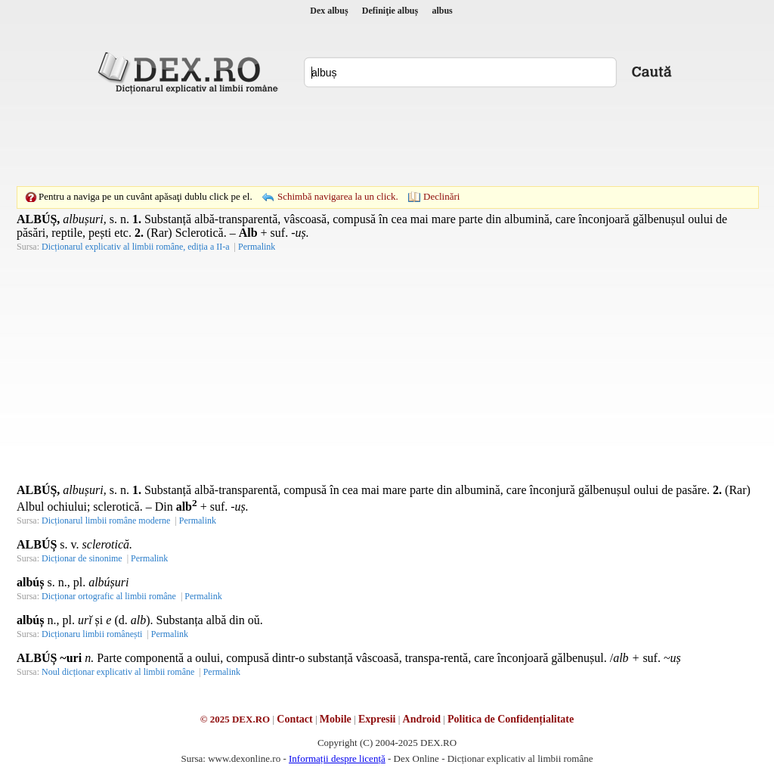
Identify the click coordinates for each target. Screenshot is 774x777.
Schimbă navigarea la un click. (337, 196)
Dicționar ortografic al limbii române (109, 596)
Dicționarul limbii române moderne (106, 520)
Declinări (441, 196)
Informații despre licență (337, 758)
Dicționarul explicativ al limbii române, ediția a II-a (136, 246)
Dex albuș (329, 10)
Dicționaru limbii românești (92, 634)
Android (422, 719)
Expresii (377, 719)
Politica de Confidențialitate (510, 719)
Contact (294, 719)
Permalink (256, 246)
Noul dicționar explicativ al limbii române (118, 672)
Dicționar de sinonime (82, 558)
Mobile (335, 719)
